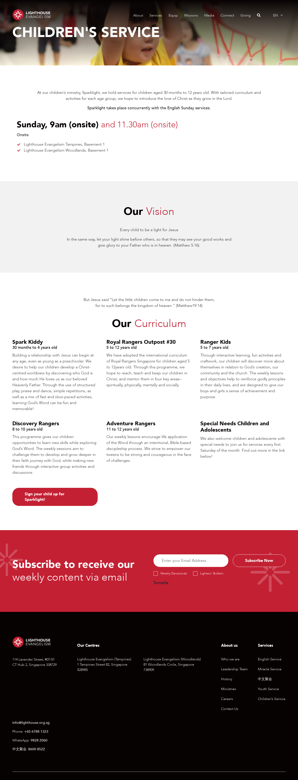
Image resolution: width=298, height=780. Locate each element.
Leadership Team (234, 669)
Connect (227, 15)
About (138, 15)
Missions (191, 15)
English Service (269, 659)
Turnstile (160, 583)
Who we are (230, 659)
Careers (227, 699)
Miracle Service (269, 669)
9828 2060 (39, 740)
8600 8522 (36, 749)
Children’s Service (271, 699)
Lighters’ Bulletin (212, 574)
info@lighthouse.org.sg (31, 723)
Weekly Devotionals (173, 574)
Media (209, 15)
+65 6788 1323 (36, 731)
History (226, 679)
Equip (173, 15)
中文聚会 (265, 679)
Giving (245, 15)
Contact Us (229, 709)
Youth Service (268, 689)
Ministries (228, 689)
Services (155, 15)
